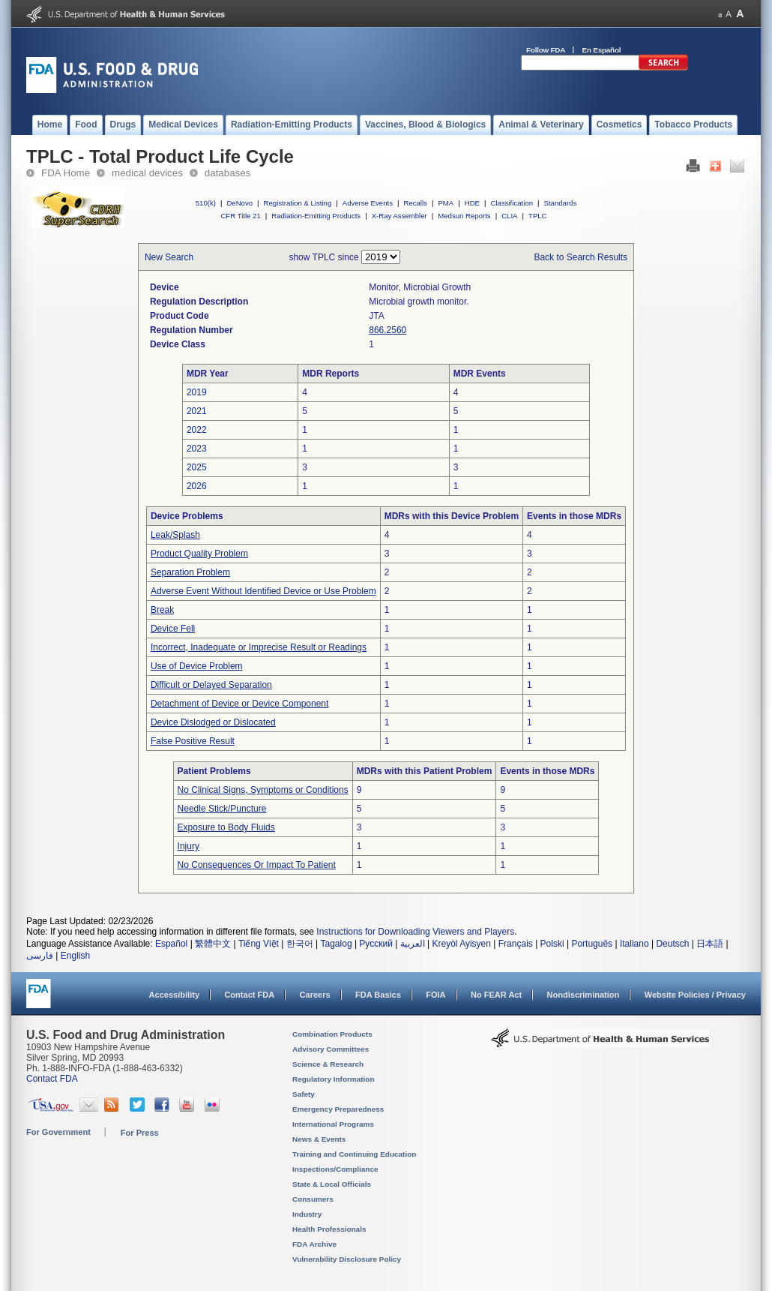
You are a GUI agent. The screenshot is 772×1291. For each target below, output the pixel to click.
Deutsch (672, 943)
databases (227, 173)
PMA (445, 203)
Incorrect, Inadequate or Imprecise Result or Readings (259, 647)
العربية (412, 943)
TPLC (537, 216)
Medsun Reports (464, 216)
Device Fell (173, 628)
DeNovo (239, 203)
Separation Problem (190, 572)
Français (515, 943)
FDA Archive (314, 1244)
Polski (552, 943)
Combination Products (332, 1034)
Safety (303, 1094)
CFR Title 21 (240, 216)
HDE (472, 203)
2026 (197, 486)
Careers (315, 994)
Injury (188, 846)
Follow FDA (545, 50)
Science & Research (328, 1064)
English (75, 955)
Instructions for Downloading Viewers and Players (415, 931)
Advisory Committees (330, 1049)
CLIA (509, 216)
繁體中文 (213, 943)
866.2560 (387, 330)
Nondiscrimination (583, 994)
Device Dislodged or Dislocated (213, 722)
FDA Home (65, 173)
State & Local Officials (331, 1184)
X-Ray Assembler (399, 216)
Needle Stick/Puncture (222, 808)
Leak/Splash (175, 535)
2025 (197, 467)
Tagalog (336, 943)
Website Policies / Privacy (695, 994)
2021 (197, 411)
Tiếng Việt (258, 943)
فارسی (39, 955)
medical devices (147, 173)
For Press (140, 1132)
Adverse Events (368, 203)
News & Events (319, 1139)
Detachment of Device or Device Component (239, 703)
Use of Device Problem (197, 666)
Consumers (313, 1199)
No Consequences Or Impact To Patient (257, 865)
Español (171, 943)
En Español (601, 50)
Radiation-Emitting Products (316, 216)
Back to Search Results (580, 257)
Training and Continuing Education (354, 1154)
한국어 (299, 943)
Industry (307, 1214)
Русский (376, 943)
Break (162, 610)
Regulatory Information (333, 1079)
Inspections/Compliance (335, 1169)
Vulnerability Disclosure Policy (346, 1259)
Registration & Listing (298, 203)
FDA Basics (378, 994)
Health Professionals (329, 1229)
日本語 (709, 943)
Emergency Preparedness (338, 1109)
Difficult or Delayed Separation (211, 685)
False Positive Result (193, 741)
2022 (197, 430)
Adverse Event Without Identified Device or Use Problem (263, 591)
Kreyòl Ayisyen (461, 943)
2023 (197, 448)
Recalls (414, 203)
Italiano (634, 943)
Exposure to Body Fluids (226, 827)
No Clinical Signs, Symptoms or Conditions (263, 790)
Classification (511, 203)
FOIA (435, 994)
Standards (560, 203)
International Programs (333, 1124)
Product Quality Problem (199, 553)
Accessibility (174, 994)
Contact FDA (249, 994)
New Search (169, 257)
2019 (197, 392)
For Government (58, 1131)
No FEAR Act (496, 994)
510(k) (206, 203)
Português (591, 943)
